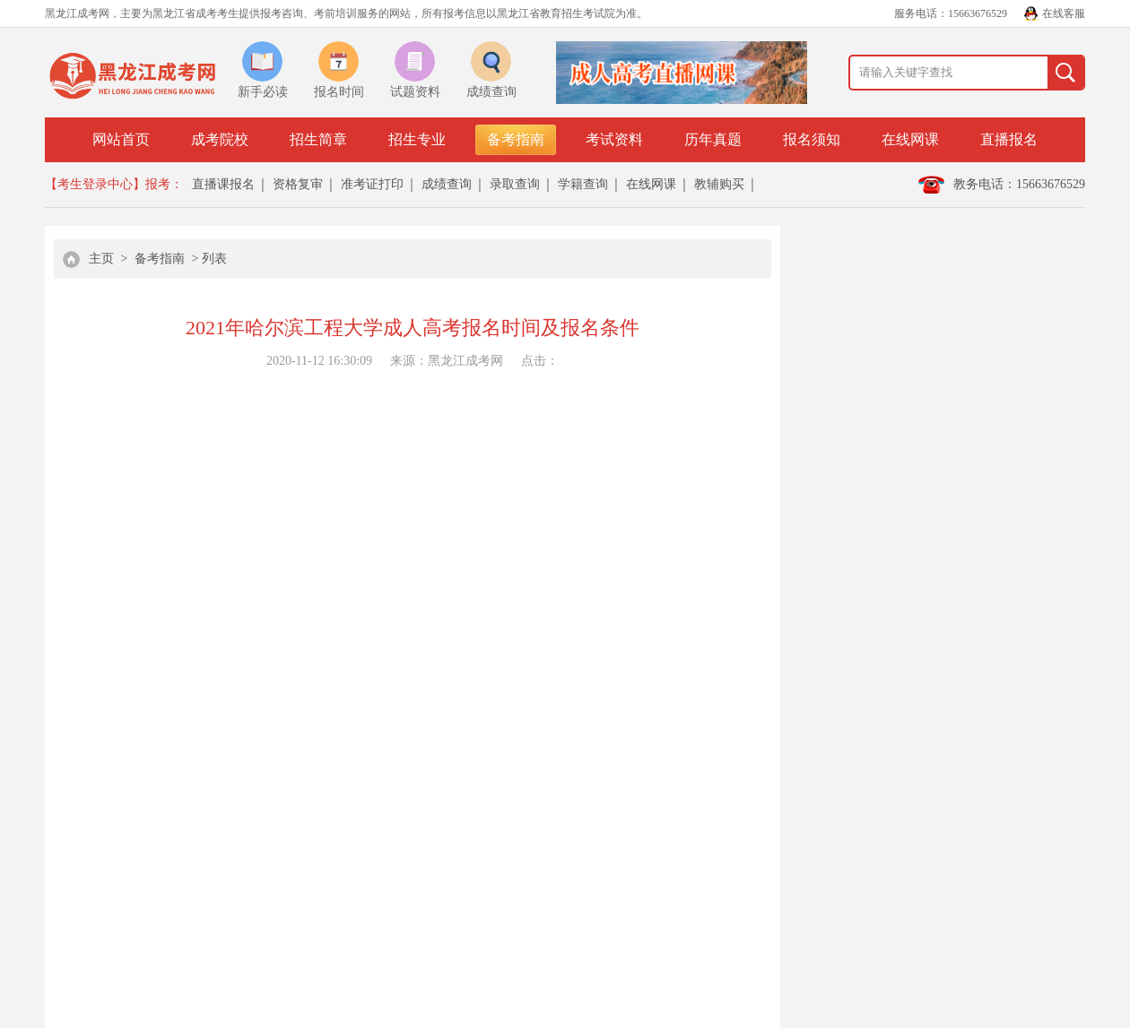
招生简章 (318, 139)
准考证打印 (372, 184)
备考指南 (515, 139)
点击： (540, 360)
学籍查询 (583, 184)
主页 (101, 258)
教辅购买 (719, 184)
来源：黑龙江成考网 (446, 360)
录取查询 (515, 184)
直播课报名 (223, 184)
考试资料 (614, 139)
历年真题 (713, 139)
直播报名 (1009, 139)
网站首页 (121, 139)
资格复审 (298, 184)
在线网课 (910, 139)
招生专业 (417, 139)
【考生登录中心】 (95, 184)
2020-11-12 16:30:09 (319, 360)
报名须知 (811, 139)
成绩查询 (447, 184)
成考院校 (219, 139)
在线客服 (1063, 13)
